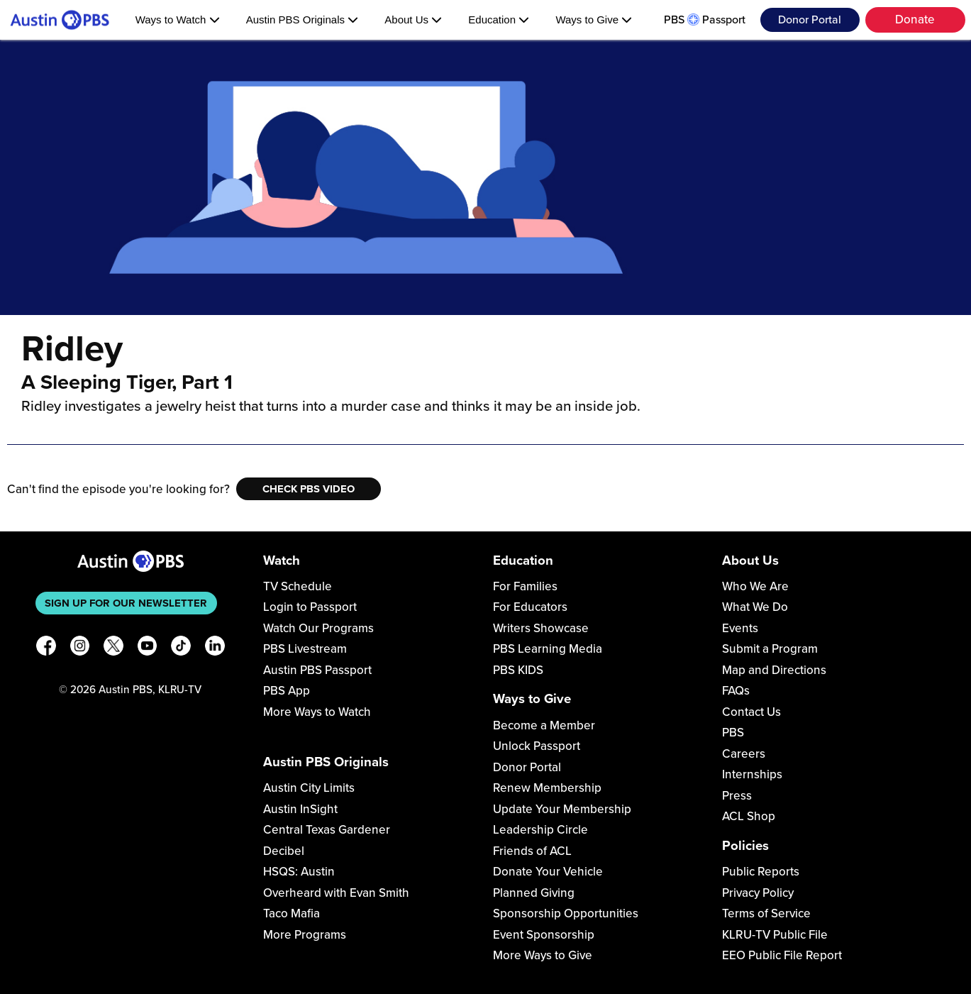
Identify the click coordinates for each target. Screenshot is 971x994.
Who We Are (755, 586)
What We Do (755, 607)
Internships (752, 774)
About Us (413, 19)
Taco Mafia (291, 913)
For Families (525, 586)
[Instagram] (80, 648)
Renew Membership (547, 787)
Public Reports (760, 871)
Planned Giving (534, 892)
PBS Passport (704, 20)
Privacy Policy (758, 892)
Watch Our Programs (318, 628)
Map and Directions (774, 670)
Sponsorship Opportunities (565, 913)
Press (737, 795)
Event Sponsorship (543, 934)
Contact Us (751, 712)
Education (498, 19)
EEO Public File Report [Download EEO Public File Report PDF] (782, 955)
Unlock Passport (536, 746)
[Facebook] (46, 648)
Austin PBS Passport (317, 670)
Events (740, 628)
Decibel (283, 851)
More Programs (304, 934)
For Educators (530, 607)
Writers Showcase (541, 628)
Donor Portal (809, 20)
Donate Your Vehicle (548, 871)
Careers (743, 753)
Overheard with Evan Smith (336, 892)
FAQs (736, 690)
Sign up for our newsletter (126, 603)
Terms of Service (766, 913)
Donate (915, 19)
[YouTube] (148, 648)
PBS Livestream (305, 648)
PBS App (286, 690)
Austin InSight (300, 809)
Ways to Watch (177, 19)
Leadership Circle (540, 829)
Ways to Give (593, 19)
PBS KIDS (518, 670)
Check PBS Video (308, 488)
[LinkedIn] (215, 648)
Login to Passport (310, 607)
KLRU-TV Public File (775, 934)
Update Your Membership (562, 809)
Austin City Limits (309, 787)
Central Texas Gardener (326, 829)
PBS (733, 732)
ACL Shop (748, 816)
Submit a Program (770, 648)
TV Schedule (297, 586)
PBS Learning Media (547, 648)
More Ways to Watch (317, 712)
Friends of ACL (532, 851)
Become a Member (544, 725)
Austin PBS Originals (302, 19)
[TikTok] (181, 648)
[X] (113, 648)
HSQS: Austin (299, 871)
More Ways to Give (542, 955)
